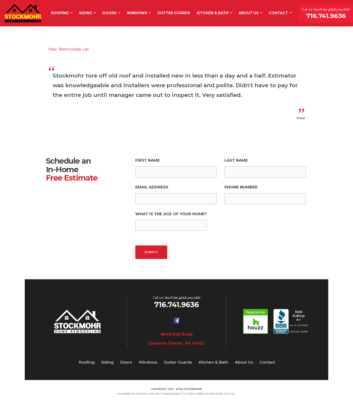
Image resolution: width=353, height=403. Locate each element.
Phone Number (241, 187)
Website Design (207, 393)
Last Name (236, 160)
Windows (137, 13)
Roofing (60, 13)
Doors (109, 13)
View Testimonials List (68, 49)
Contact (278, 13)
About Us (249, 13)
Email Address (151, 187)
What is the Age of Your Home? (171, 214)
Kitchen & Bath (213, 13)
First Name (147, 160)
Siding (85, 13)
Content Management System (171, 393)
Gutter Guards (173, 13)
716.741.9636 (326, 16)
